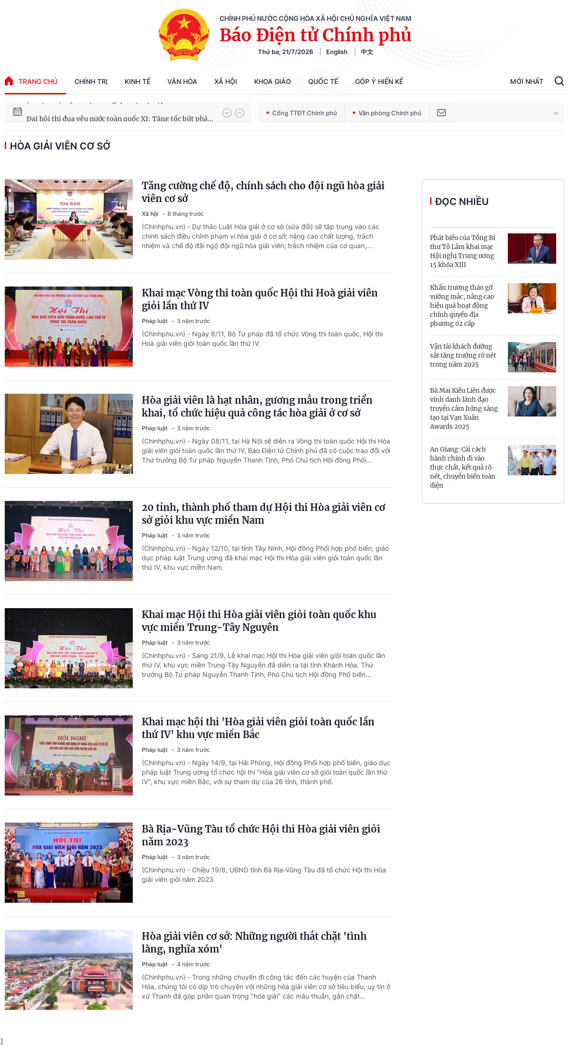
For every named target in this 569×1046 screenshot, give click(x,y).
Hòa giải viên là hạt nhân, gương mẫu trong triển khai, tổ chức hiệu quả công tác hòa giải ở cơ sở (257, 406)
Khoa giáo (272, 81)
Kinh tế (137, 81)
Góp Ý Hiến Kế (379, 81)
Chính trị (91, 81)
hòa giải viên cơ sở (60, 146)
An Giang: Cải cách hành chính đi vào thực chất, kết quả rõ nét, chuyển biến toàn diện (463, 467)
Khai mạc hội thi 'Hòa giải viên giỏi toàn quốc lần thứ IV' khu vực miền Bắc (258, 728)
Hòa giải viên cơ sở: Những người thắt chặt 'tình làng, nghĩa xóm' (254, 942)
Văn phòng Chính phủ (387, 113)
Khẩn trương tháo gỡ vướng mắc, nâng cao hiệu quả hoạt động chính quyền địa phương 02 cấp (462, 306)
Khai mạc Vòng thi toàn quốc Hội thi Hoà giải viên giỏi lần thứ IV (260, 299)
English (337, 52)
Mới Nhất (526, 81)
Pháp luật (155, 320)
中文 (367, 52)
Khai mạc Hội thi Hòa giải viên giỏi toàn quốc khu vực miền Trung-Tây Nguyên (259, 621)
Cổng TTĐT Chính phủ (301, 113)
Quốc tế (323, 81)
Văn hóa (182, 81)
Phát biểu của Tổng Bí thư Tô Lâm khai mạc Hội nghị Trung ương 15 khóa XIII (462, 251)
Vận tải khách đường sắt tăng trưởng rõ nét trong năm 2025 (463, 355)
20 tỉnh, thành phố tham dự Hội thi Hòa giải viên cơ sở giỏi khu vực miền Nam (263, 513)
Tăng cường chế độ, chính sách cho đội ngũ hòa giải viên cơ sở (263, 192)
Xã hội (225, 81)
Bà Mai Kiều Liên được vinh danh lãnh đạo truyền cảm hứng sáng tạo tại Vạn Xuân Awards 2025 (464, 409)
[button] (227, 113)
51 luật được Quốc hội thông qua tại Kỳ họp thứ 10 (106, 112)
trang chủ (31, 80)
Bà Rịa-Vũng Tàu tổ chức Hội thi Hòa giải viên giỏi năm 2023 (261, 835)
